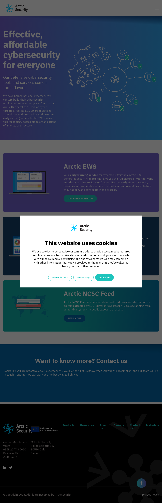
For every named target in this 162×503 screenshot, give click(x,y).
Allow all (104, 277)
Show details (60, 277)
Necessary (83, 277)
